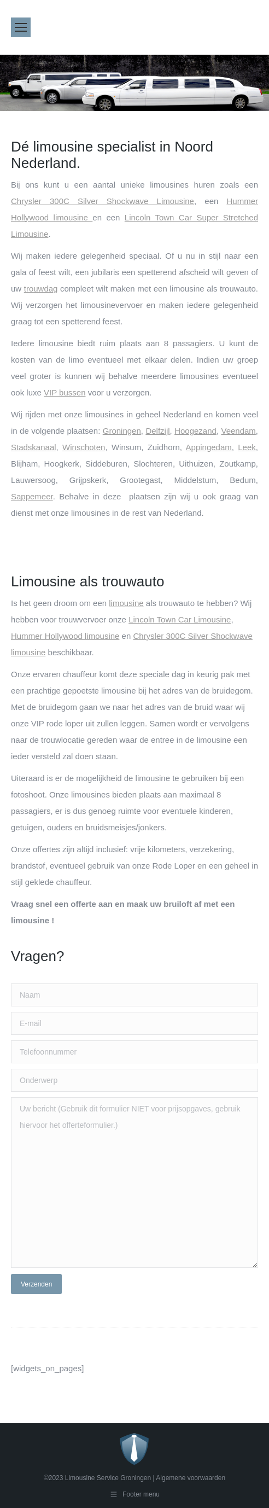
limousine (126, 603)
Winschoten (83, 447)
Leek (247, 447)
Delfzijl (157, 430)
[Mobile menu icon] (21, 27)
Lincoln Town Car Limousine (179, 619)
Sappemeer (32, 496)
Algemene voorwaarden (190, 1478)
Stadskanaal (33, 447)
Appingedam (209, 447)
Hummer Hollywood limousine (65, 636)
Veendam (238, 430)
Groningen (122, 430)
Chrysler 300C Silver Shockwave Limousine (102, 201)
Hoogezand (195, 430)
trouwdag (41, 288)
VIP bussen (64, 392)
